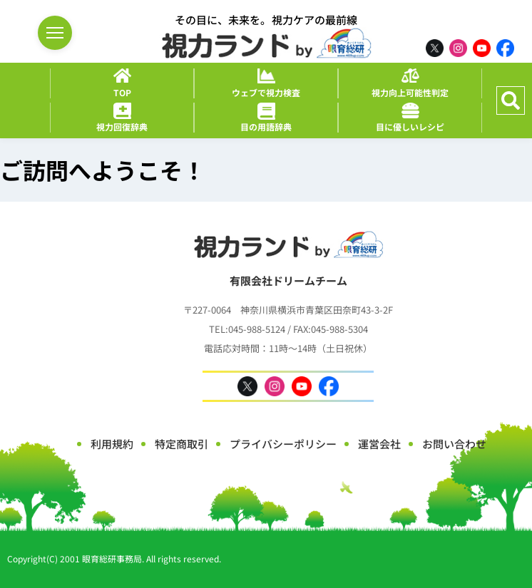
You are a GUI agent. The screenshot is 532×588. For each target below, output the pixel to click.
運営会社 (379, 443)
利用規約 (112, 443)
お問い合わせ (454, 443)
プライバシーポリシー (283, 443)
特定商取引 (181, 443)
